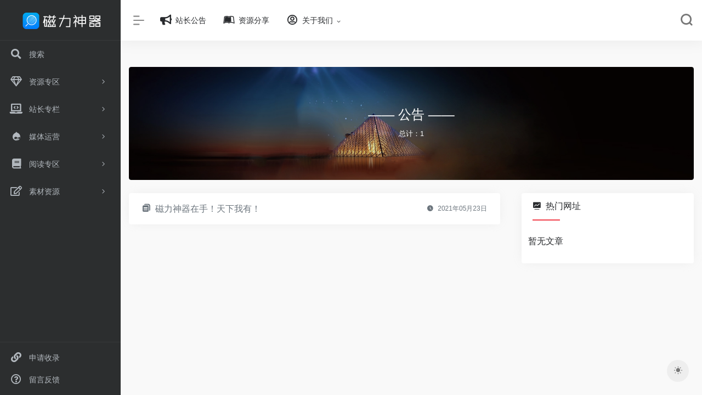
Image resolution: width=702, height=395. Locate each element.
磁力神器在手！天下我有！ (208, 208)
